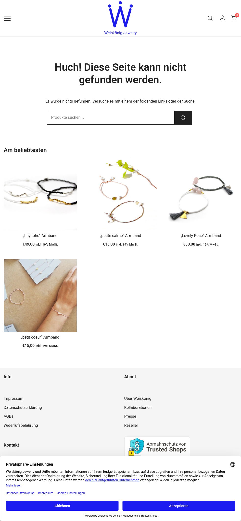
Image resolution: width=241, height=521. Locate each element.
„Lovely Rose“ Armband (200, 235)
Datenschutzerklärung (23, 407)
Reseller (131, 425)
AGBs (8, 416)
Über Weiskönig (138, 398)
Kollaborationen (138, 407)
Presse (130, 416)
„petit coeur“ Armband (40, 337)
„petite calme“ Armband (120, 235)
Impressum (14, 398)
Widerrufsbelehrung (21, 425)
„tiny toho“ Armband (40, 235)
